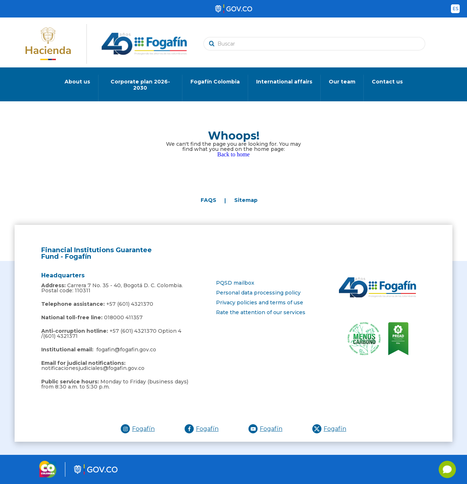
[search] (316, 43)
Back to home (233, 154)
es (455, 8)
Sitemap (246, 200)
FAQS (208, 200)
